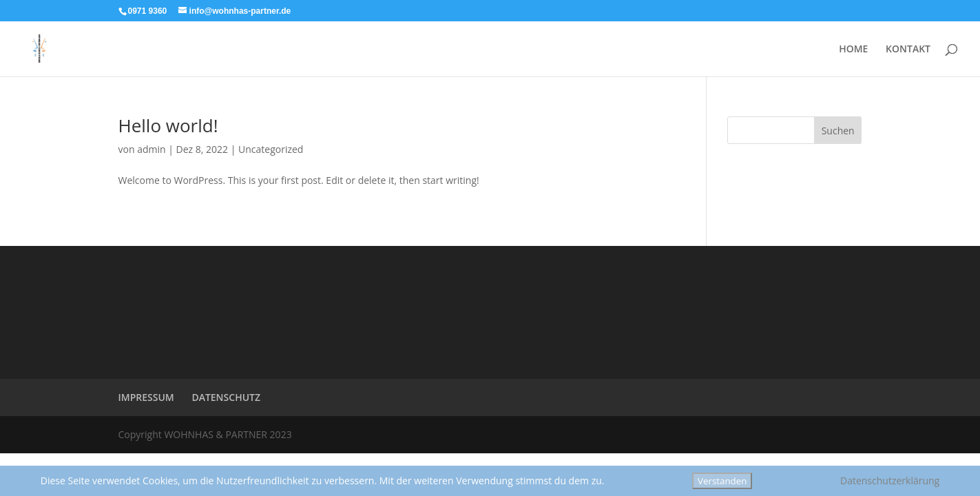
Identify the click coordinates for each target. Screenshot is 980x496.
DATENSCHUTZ (225, 397)
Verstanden (722, 481)
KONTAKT (908, 49)
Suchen (838, 130)
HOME (853, 49)
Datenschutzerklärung (889, 480)
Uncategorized (270, 149)
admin (151, 149)
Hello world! (168, 125)
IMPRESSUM (146, 397)
